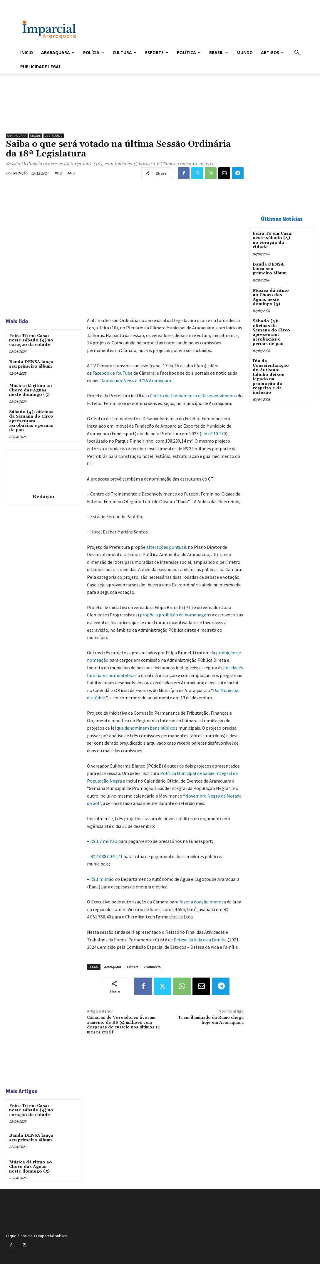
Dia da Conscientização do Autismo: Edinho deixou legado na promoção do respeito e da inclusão (271, 377)
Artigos (272, 52)
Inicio (26, 52)
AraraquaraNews (117, 380)
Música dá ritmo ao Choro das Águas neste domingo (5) (30, 390)
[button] (297, 53)
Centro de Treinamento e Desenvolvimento (193, 395)
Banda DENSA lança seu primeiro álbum (31, 364)
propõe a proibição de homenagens (175, 615)
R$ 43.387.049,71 (106, 856)
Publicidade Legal (40, 66)
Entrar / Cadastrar (30, 4)
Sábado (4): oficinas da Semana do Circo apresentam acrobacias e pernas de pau (31, 421)
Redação (20, 173)
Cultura (125, 52)
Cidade (35, 136)
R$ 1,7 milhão (103, 841)
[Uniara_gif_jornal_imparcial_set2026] (125, 115)
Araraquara (58, 52)
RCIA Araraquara (154, 380)
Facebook (102, 373)
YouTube (124, 373)
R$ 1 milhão (102, 879)
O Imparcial (152, 967)
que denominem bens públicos (147, 728)
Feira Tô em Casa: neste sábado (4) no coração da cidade (31, 340)
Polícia (93, 52)
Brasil (218, 52)
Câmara (132, 967)
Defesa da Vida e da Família (200, 940)
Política (189, 52)
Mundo (245, 52)
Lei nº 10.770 (213, 433)
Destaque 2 (53, 136)
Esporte (156, 52)
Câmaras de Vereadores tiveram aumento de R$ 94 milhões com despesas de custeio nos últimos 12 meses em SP (123, 1025)
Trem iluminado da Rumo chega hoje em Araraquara (211, 1020)
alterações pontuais (166, 547)
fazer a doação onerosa (202, 902)
